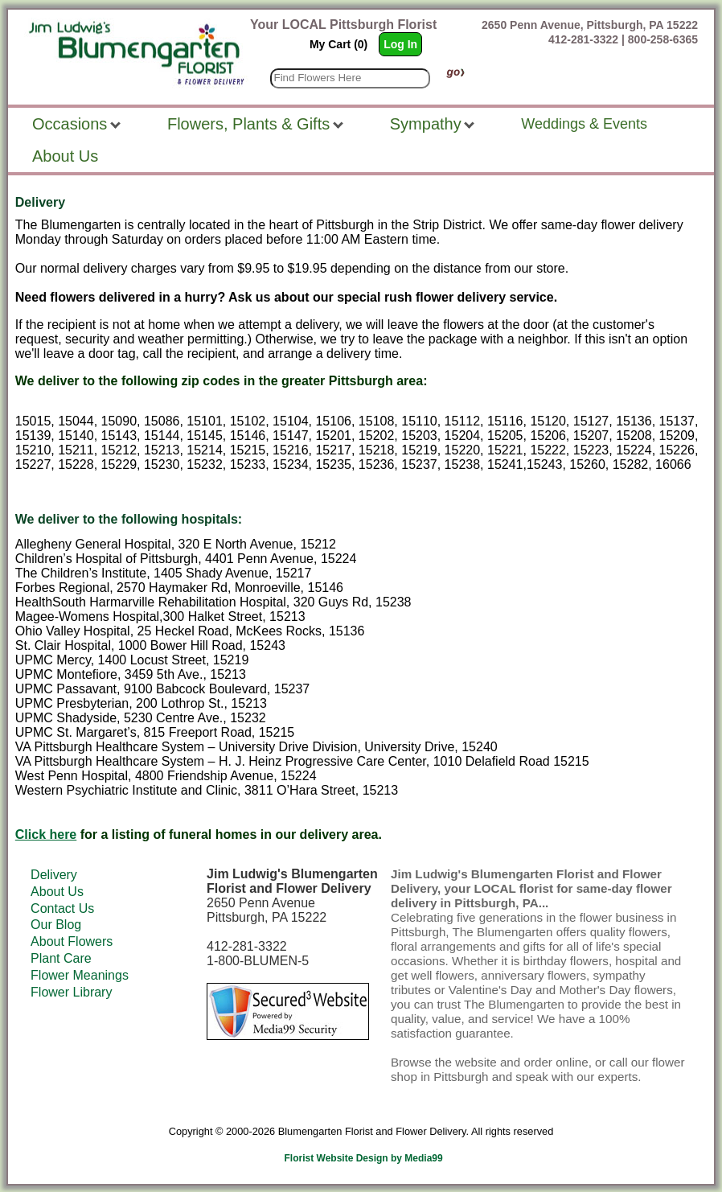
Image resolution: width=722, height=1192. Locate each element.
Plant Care (61, 958)
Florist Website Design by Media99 (364, 1158)
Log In (400, 44)
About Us (57, 891)
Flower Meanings (80, 975)
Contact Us (62, 908)
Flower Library (71, 992)
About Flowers (72, 941)
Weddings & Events (584, 124)
